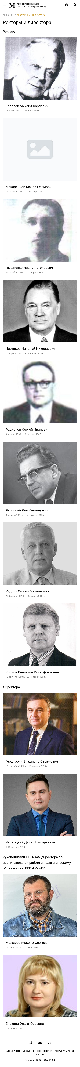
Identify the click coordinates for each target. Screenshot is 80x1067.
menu (5, 5)
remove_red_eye (67, 5)
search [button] (75, 5)
